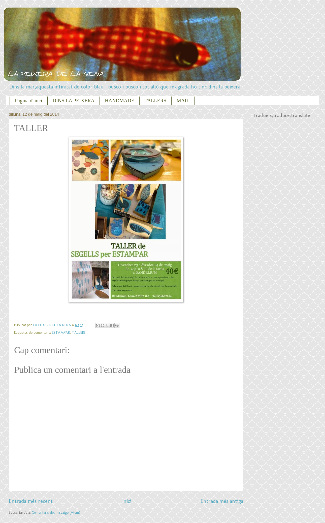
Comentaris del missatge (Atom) (56, 512)
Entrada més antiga (222, 501)
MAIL (183, 100)
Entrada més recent (31, 501)
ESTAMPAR (61, 332)
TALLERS (155, 100)
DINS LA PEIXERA (74, 100)
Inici (126, 501)
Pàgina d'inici (28, 100)
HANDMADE (119, 100)
